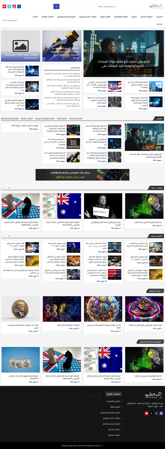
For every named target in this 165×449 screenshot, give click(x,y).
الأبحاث (35, 16)
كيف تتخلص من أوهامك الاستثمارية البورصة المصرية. (137, 244)
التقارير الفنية (105, 16)
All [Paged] (9, 188)
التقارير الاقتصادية (121, 16)
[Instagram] (14, 6)
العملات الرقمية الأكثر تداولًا (68, 325)
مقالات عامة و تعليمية (88, 16)
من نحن (159, 23)
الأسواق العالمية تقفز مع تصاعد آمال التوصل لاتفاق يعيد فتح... (14, 103)
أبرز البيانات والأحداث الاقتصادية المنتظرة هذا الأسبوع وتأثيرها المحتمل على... (14, 86)
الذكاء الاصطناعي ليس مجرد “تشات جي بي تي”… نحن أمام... (96, 246)
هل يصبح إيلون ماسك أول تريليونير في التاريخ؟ (106, 223)
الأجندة (134, 16)
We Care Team (29, 57)
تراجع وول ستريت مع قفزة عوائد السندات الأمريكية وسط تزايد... (145, 155)
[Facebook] (19, 6)
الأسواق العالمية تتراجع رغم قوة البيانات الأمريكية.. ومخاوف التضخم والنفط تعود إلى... (62, 98)
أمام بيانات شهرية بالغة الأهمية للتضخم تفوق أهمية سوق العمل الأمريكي (139, 101)
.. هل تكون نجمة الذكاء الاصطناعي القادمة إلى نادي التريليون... (54, 142)
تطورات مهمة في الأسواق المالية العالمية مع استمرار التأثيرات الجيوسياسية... (138, 273)
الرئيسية (159, 16)
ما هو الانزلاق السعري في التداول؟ (148, 222)
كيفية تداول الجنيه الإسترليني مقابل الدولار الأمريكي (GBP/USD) (21, 223)
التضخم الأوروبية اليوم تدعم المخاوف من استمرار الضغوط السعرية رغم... (55, 155)
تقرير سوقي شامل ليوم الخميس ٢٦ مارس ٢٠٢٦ (139, 258)
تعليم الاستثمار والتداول (66, 16)
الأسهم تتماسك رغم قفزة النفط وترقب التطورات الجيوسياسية (97, 100)
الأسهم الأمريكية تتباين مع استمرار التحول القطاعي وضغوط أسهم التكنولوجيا (65, 92)
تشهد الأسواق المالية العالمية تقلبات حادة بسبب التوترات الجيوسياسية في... (14, 259)
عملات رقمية (155, 291)
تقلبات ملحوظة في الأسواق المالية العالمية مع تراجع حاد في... (54, 273)
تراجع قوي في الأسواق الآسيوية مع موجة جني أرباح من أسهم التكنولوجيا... (63, 86)
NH (74, 57)
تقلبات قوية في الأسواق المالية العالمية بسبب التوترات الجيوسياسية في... (55, 259)
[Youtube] (4, 6)
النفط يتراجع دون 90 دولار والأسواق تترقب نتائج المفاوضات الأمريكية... (14, 69)
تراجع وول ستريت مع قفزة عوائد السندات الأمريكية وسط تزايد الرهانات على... (124, 64)
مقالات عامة (156, 188)
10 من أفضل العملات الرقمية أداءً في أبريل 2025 (104, 326)
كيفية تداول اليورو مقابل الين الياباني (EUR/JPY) (23, 377)
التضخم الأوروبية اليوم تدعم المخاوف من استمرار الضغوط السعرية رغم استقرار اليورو (64, 51)
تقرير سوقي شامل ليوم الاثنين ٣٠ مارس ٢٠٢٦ (15, 244)
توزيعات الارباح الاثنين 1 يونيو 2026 (21, 54)
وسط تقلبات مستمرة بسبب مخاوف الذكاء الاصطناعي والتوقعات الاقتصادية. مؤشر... (96, 274)
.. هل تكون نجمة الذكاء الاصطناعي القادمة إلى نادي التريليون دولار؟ (63, 104)
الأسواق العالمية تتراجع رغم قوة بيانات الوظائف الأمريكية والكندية (63, 80)
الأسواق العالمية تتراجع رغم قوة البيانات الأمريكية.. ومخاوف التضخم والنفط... (55, 128)
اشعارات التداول (146, 16)
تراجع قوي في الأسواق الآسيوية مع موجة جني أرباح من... (96, 142)
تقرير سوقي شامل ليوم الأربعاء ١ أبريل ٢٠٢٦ (56, 244)
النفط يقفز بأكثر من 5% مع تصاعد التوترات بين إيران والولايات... (138, 84)
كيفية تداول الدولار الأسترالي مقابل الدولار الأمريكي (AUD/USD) (63, 223)
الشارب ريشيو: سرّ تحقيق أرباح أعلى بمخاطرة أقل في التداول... (21, 271)
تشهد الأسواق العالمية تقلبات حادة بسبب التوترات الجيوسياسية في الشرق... (97, 259)
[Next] (4, 188)
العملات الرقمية (47, 16)
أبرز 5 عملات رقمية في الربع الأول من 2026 (145, 325)
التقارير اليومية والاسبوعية (45, 118)
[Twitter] (9, 6)
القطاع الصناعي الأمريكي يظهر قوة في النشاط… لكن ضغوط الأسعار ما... (97, 84)
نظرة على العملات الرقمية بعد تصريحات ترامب (22, 326)
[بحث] (85, 6)
